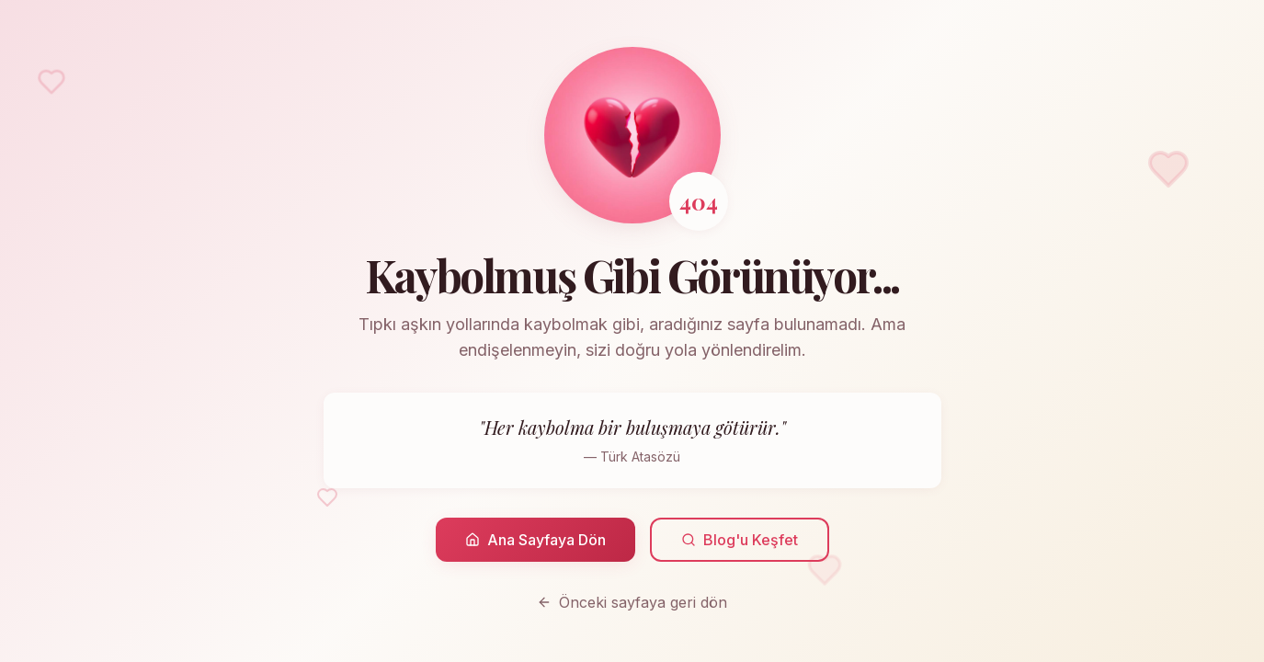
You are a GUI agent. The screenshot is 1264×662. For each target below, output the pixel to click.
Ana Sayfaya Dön (535, 540)
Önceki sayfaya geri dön (632, 602)
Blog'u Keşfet (739, 540)
